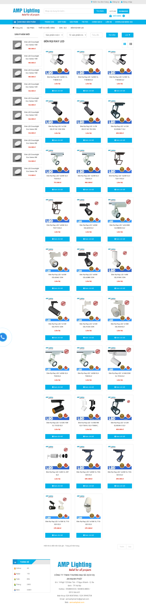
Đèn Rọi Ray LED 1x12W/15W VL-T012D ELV (57, 424)
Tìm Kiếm (100, 11)
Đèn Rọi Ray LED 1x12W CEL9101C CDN (57, 325)
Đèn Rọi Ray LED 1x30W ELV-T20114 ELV (57, 226)
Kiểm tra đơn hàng (100, 2)
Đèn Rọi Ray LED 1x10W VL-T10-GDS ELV (57, 523)
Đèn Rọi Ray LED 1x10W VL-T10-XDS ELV (89, 523)
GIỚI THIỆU (62, 22)
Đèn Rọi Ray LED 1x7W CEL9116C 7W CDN (88, 127)
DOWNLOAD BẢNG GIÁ (124, 22)
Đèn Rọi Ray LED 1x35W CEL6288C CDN (88, 276)
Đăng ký (114, 2)
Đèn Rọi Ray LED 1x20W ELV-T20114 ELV (119, 177)
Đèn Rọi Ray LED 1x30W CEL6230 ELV (88, 226)
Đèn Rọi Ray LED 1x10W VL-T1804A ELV (120, 78)
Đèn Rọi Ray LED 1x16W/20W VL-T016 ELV (120, 374)
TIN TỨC (85, 22)
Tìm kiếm (112, 35)
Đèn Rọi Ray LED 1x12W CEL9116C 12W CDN (57, 127)
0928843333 (123, 11)
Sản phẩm (74, 22)
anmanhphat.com (77, 602)
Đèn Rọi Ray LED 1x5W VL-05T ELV (57, 473)
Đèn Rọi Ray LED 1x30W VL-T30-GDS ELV (89, 473)
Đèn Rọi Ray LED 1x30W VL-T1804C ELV (57, 78)
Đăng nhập (126, 2)
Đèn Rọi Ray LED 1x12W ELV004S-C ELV (120, 424)
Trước (122, 547)
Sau (129, 547)
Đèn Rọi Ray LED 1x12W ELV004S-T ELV (120, 127)
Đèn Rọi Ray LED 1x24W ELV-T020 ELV (88, 177)
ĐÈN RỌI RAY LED (77, 28)
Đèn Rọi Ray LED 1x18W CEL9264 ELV (120, 325)
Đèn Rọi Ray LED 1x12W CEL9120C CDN (88, 325)
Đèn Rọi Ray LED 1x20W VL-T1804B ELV (88, 78)
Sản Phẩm (30, 28)
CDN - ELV (63, 28)
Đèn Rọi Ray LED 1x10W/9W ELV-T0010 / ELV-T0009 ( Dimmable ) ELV (88, 424)
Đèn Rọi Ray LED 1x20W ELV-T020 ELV (57, 177)
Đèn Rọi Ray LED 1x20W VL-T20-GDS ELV (120, 473)
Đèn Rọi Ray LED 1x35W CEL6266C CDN (57, 276)
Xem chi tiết (57, 91)
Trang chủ (49, 22)
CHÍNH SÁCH (97, 22)
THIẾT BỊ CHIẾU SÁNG (47, 28)
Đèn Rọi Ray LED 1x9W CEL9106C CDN (119, 276)
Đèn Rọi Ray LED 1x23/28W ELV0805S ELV (120, 226)
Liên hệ (109, 22)
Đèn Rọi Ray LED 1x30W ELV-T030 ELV (57, 374)
